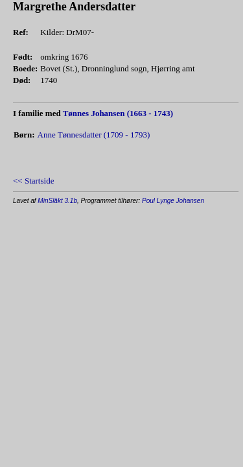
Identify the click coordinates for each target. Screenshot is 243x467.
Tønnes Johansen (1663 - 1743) (118, 113)
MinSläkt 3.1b (57, 200)
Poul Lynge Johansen (173, 200)
